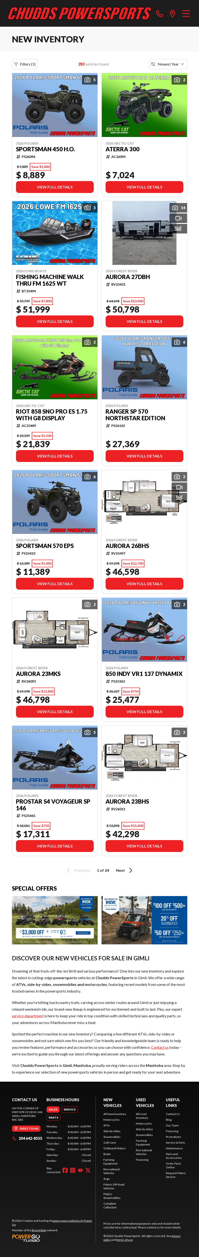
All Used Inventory (142, 1116)
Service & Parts (175, 1142)
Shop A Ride (38, 1230)
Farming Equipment (110, 1161)
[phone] (159, 13)
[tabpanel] (68, 1144)
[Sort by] (168, 64)
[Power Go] (54, 1238)
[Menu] (186, 13)
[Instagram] (73, 1170)
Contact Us (173, 1114)
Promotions (173, 1137)
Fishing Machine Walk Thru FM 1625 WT (50, 280)
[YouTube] (80, 1170)
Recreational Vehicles (111, 1171)
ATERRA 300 (122, 149)
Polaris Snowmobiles (112, 1196)
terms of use (125, 1240)
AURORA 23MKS (38, 673)
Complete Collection (110, 1205)
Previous (77, 870)
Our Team (172, 1125)
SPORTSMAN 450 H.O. (45, 149)
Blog (169, 1119)
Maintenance (174, 1148)
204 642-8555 (27, 1138)
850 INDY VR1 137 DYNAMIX (144, 673)
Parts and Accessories (174, 1156)
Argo (106, 1179)
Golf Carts (109, 1142)
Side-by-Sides (112, 1131)
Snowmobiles (112, 1137)
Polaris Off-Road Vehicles (113, 1186)
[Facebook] (65, 1170)
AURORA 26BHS (127, 545)
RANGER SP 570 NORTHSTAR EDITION (135, 414)
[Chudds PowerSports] (79, 13)
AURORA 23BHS (127, 801)
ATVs (106, 1125)
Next (125, 870)
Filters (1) (25, 64)
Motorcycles (111, 1119)
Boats (107, 1154)
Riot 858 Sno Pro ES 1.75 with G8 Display (51, 414)
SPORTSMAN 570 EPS (45, 545)
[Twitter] (88, 1170)
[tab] (53, 1109)
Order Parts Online (173, 1165)
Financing (142, 1159)
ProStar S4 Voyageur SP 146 (53, 804)
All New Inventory (114, 1114)
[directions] (172, 13)
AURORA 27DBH (128, 277)
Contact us (160, 1047)
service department (28, 1016)
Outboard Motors (114, 1148)
